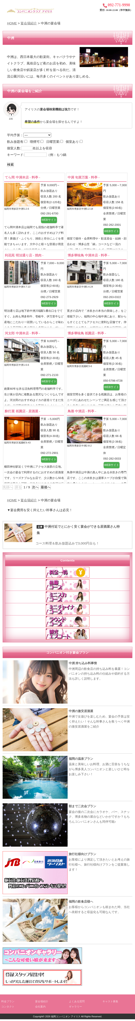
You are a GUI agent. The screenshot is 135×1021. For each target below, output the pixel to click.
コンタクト (7, 1008)
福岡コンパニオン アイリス (65, 1018)
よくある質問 (77, 1003)
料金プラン (7, 1003)
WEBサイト (48, 220)
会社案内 (40, 1008)
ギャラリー (75, 1008)
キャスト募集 (110, 1003)
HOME (12, 23)
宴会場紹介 (29, 23)
